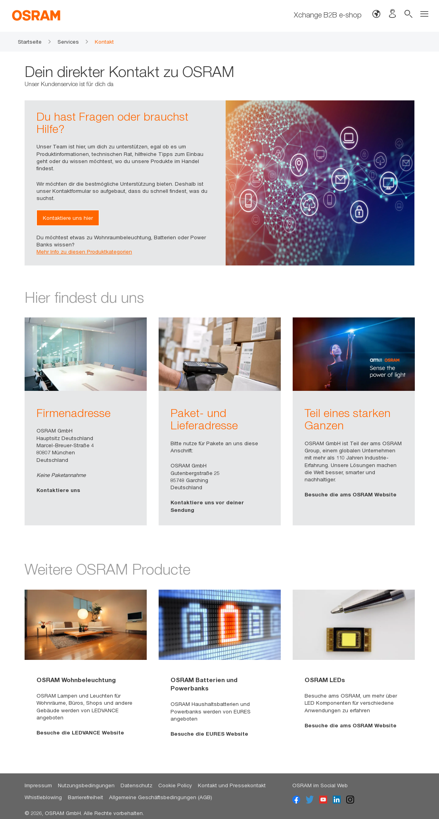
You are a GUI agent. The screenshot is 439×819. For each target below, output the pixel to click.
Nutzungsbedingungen (86, 785)
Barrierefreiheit (85, 797)
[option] (86, 421)
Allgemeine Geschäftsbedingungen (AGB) (160, 797)
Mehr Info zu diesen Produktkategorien (84, 251)
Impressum (38, 785)
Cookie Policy (175, 785)
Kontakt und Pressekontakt (232, 785)
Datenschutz (136, 785)
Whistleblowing (43, 797)
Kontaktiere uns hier (68, 218)
